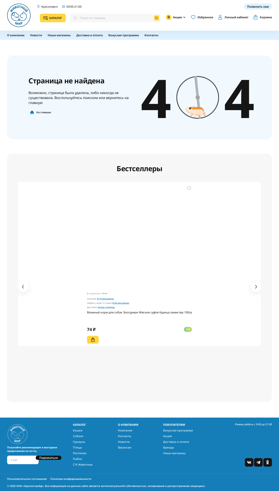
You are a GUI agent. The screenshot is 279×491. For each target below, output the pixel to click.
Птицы (77, 447)
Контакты (124, 436)
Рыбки (77, 459)
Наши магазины (174, 453)
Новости (124, 442)
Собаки (78, 436)
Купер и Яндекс (106, 307)
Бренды (168, 447)
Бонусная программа (178, 430)
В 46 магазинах (120, 303)
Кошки (77, 430)
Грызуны (79, 442)
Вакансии (124, 447)
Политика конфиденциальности (70, 479)
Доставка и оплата (176, 442)
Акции (167, 436)
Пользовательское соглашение (27, 479)
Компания (125, 430)
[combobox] (115, 18)
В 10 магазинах (105, 298)
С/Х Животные (83, 464)
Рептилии (79, 453)
